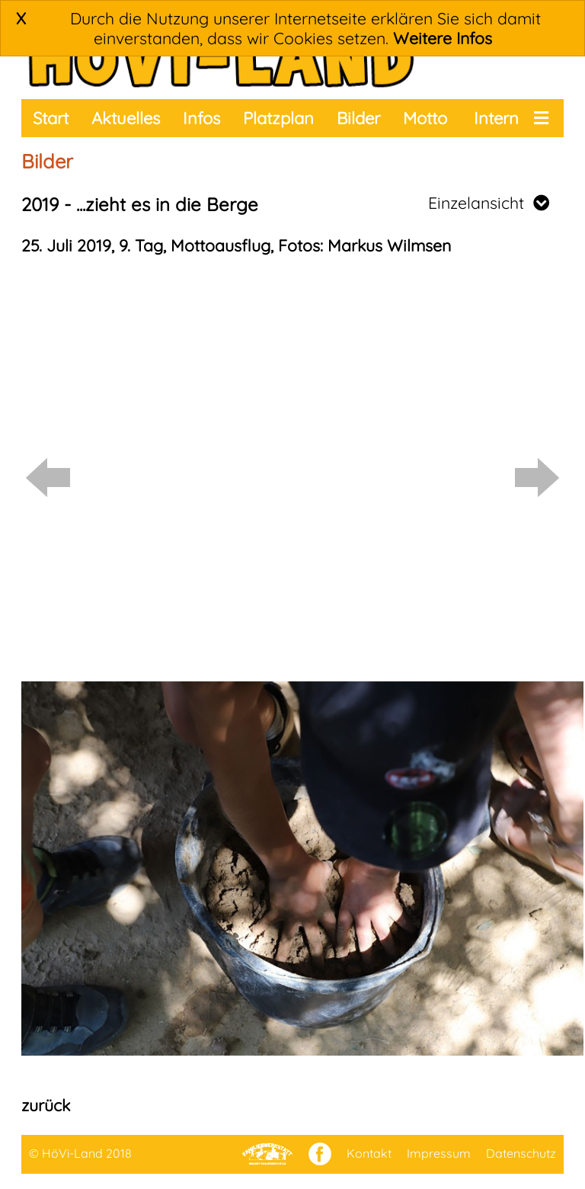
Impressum (439, 1153)
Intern (496, 118)
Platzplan (278, 118)
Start (51, 118)
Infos (201, 118)
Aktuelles (125, 118)
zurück (45, 1105)
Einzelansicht (488, 203)
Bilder (358, 118)
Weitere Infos (442, 38)
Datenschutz (521, 1153)
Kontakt (369, 1153)
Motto (425, 118)
